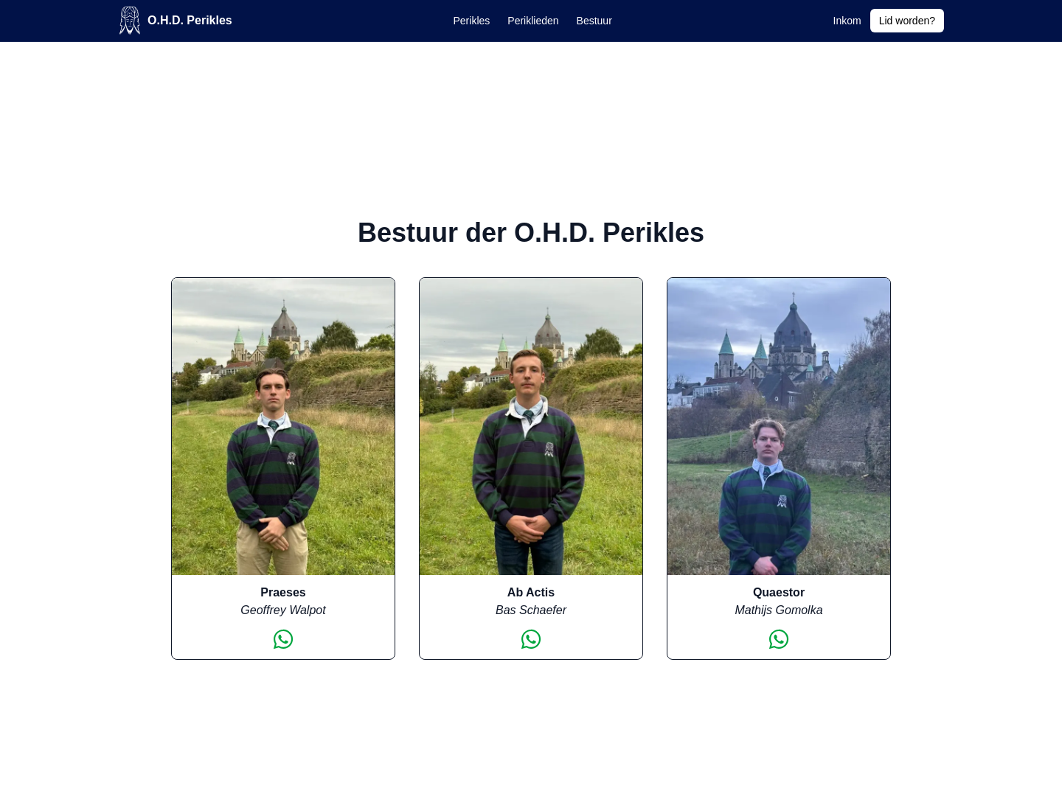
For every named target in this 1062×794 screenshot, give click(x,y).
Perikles (472, 21)
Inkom (847, 21)
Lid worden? (907, 21)
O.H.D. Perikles (175, 20)
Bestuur (594, 21)
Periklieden (532, 21)
